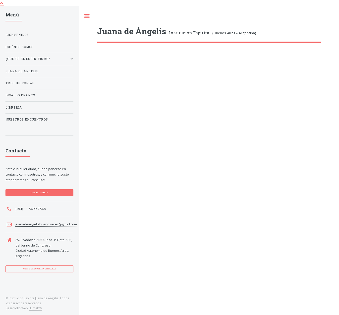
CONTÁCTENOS (39, 192)
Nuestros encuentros (26, 119)
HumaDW (35, 308)
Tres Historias (20, 83)
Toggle (87, 16)
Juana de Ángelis (22, 71)
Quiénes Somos (19, 47)
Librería (13, 107)
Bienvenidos (17, 35)
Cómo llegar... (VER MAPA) (39, 268)
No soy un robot (119, 162)
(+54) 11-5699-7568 (30, 208)
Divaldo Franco (20, 95)
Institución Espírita (153, 32)
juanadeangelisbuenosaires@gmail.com (46, 224)
